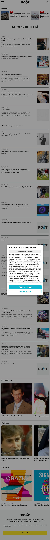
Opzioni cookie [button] (25, 292)
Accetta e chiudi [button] (25, 287)
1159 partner (25, 275)
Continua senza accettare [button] (25, 251)
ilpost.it (33, 276)
